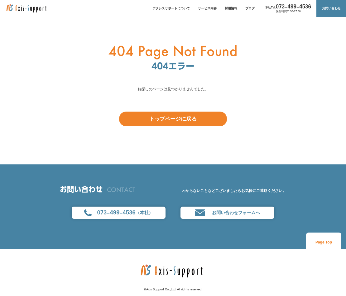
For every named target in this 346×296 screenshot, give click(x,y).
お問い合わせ (331, 8)
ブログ (250, 8)
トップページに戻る (173, 119)
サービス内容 (207, 8)
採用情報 (231, 8)
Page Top (323, 242)
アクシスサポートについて (171, 8)
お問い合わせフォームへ (227, 212)
